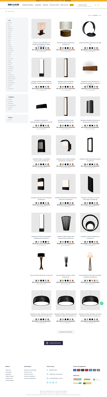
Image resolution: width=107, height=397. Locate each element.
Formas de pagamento (30, 378)
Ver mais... (66, 332)
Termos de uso (28, 372)
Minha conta (95, 5)
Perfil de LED (64, 5)
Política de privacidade (30, 370)
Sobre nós (8, 370)
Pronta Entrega (10, 380)
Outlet (71, 5)
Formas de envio (28, 374)
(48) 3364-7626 (52, 370)
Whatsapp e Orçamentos (55, 374)
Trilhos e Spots (54, 5)
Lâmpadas (45, 5)
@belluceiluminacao (53, 343)
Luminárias (38, 5)
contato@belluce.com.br (54, 378)
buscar (91, 5)
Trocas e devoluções (29, 376)
